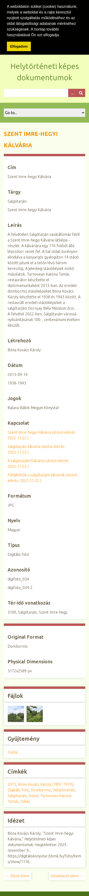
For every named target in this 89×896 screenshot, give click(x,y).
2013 (12, 783)
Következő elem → (67, 875)
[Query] (44, 92)
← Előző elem (17, 875)
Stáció (33, 795)
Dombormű (41, 789)
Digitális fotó (18, 789)
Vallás (25, 800)
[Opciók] (72, 92)
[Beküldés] (81, 92)
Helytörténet (64, 789)
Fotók (12, 751)
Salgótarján (17, 795)
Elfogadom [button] (19, 46)
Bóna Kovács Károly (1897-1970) (45, 783)
